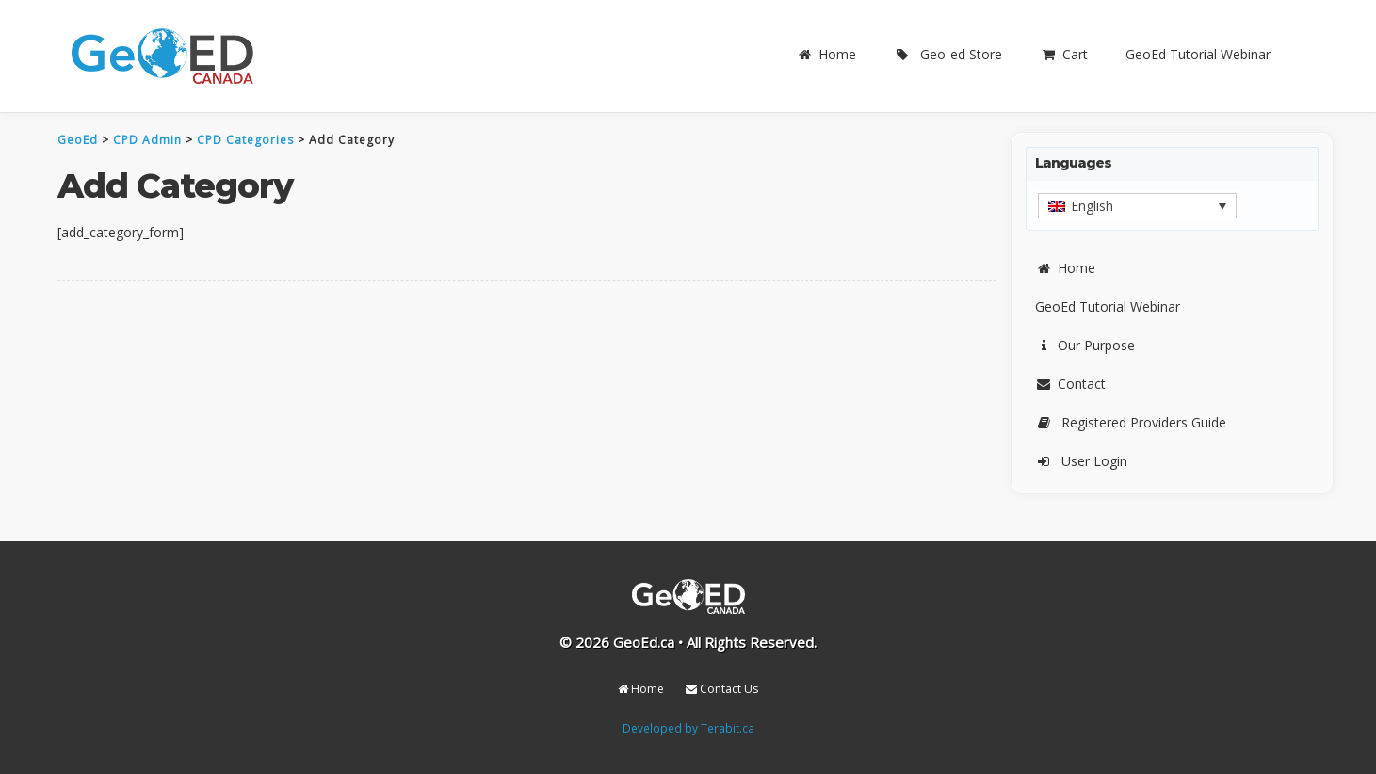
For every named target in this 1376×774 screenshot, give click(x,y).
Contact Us (722, 689)
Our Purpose (1085, 345)
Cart (1064, 54)
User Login (1081, 461)
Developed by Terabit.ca (688, 727)
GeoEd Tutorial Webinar (1198, 54)
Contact (1070, 384)
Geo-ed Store (948, 54)
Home (826, 54)
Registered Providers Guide (1130, 422)
